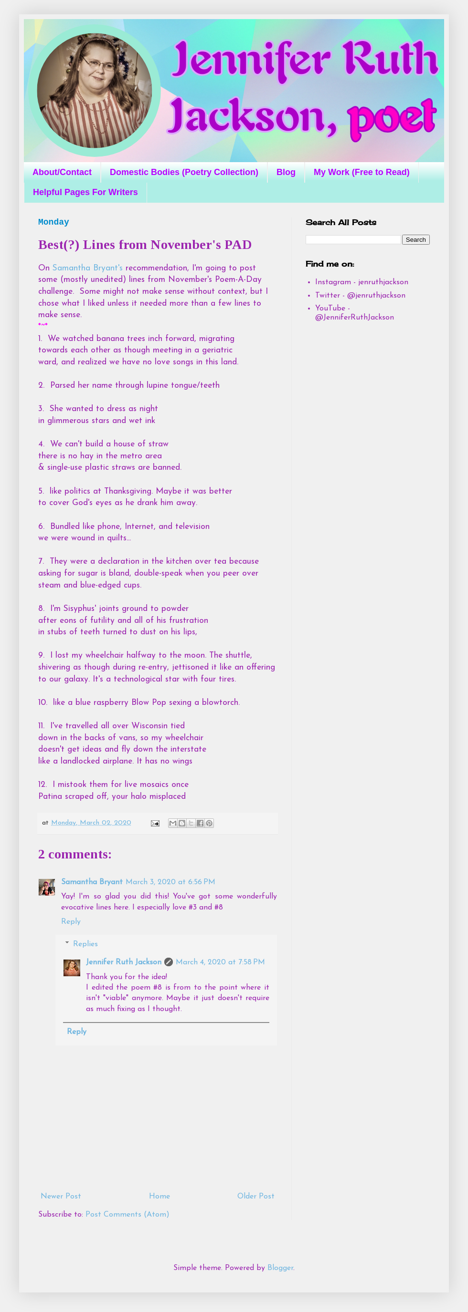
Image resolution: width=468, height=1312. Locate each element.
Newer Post (61, 1196)
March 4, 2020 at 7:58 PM (220, 962)
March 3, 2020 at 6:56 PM (170, 882)
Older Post (256, 1196)
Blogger (280, 1268)
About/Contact (62, 172)
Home (159, 1196)
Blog (286, 172)
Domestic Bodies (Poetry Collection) (184, 172)
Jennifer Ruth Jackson (123, 962)
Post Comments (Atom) (127, 1215)
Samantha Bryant (92, 882)
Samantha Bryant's (88, 268)
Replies (85, 944)
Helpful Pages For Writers (85, 192)
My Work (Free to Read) (362, 172)
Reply (71, 922)
